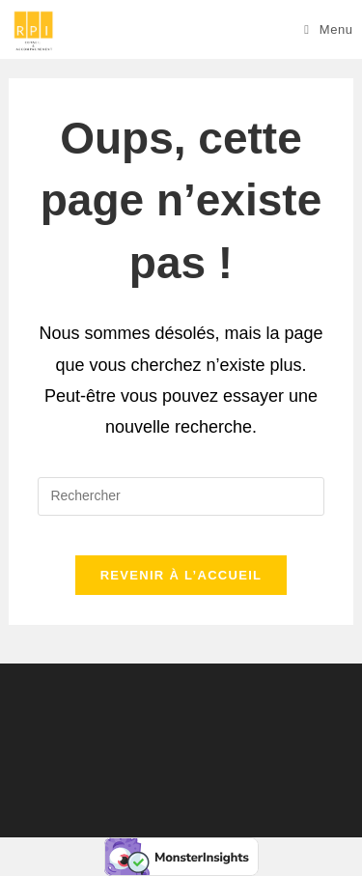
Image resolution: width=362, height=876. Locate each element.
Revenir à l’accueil (181, 575)
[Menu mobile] (328, 29)
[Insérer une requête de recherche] (180, 496)
